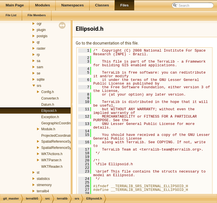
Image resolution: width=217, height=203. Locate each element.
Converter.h (50, 98)
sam (40, 67)
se (38, 73)
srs (39, 86)
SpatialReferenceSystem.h (61, 142)
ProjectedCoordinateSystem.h (63, 136)
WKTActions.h (51, 154)
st (38, 173)
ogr (39, 24)
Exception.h (50, 117)
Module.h (48, 129)
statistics (43, 179)
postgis (42, 36)
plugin (41, 30)
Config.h (47, 92)
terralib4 (43, 191)
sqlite (41, 79)
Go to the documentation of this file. (107, 43)
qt (38, 42)
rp (38, 55)
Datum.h (47, 105)
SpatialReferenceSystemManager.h (68, 148)
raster (41, 48)
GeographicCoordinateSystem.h (65, 123)
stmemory (44, 185)
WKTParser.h (51, 160)
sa (38, 61)
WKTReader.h (51, 167)
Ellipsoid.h (49, 111)
